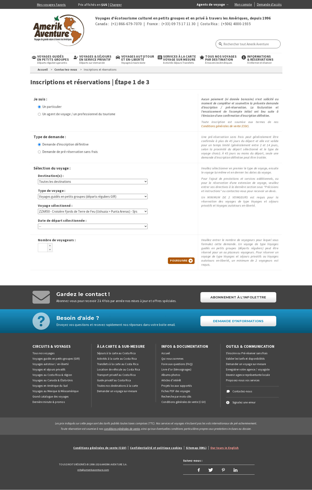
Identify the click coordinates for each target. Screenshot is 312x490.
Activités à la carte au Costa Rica (117, 359)
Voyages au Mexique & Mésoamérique (55, 391)
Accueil (43, 69)
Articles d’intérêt (171, 380)
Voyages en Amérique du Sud (50, 386)
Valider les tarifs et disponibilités (245, 359)
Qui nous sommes (172, 359)
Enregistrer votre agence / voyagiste (248, 369)
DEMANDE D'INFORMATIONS (238, 321)
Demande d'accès (269, 4)
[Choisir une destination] (93, 181)
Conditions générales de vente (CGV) (225, 126)
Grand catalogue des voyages (50, 396)
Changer (116, 5)
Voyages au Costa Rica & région (52, 375)
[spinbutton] (42, 247)
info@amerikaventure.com (93, 469)
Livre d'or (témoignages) (176, 369)
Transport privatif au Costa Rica (116, 375)
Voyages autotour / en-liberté (50, 364)
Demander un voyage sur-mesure (117, 391)
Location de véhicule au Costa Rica (118, 369)
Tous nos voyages (43, 353)
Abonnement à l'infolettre (238, 297)
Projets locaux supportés (176, 386)
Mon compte (243, 4)
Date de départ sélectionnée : (62, 220)
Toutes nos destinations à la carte (117, 386)
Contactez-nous (65, 69)
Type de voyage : (51, 191)
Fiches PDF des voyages (175, 391)
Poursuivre (178, 260)
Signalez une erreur (244, 402)
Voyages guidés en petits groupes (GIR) (56, 359)
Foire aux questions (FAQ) (177, 364)
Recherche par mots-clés (176, 396)
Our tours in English (224, 448)
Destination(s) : (51, 176)
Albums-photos (170, 375)
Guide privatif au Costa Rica (114, 380)
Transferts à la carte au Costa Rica (117, 364)
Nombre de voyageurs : (57, 240)
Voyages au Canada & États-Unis (52, 380)
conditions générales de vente (122, 429)
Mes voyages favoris (51, 5)
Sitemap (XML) (196, 448)
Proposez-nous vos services (243, 380)
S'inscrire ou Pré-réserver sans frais (247, 353)
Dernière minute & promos (48, 402)
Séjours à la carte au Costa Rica (116, 353)
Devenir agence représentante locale (248, 375)
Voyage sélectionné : (55, 206)
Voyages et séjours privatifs (48, 369)
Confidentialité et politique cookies (156, 448)
